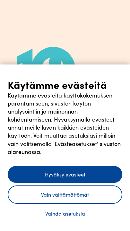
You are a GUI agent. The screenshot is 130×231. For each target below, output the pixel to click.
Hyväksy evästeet (65, 174)
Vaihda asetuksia (65, 213)
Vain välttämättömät (65, 194)
